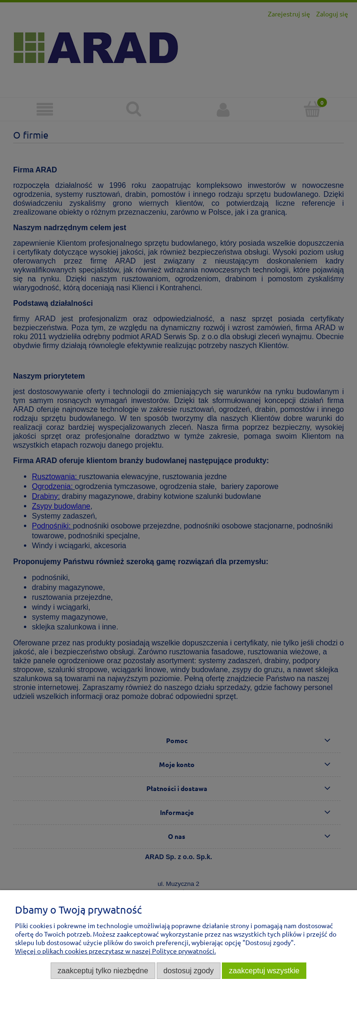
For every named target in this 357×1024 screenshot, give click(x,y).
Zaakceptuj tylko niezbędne (103, 970)
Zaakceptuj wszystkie (264, 970)
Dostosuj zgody (188, 970)
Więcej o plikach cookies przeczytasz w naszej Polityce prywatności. (115, 950)
